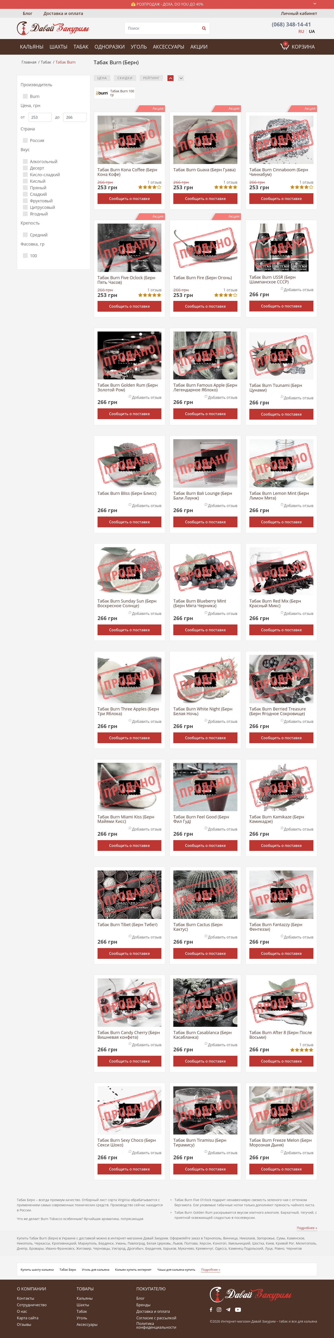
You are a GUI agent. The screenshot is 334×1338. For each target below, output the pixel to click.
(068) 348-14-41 (291, 24)
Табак (80, 46)
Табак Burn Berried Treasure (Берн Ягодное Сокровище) (277, 711)
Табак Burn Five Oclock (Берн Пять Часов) (127, 280)
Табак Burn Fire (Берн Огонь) (202, 277)
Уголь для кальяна (95, 1269)
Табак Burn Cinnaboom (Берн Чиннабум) (278, 172)
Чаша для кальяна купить (176, 1269)
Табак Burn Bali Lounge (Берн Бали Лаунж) (202, 495)
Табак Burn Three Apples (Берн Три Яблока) (128, 711)
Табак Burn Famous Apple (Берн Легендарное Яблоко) (205, 387)
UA (312, 31)
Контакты (25, 1298)
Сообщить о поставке (129, 198)
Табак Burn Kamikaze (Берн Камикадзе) (276, 819)
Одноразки (109, 46)
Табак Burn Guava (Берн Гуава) (204, 170)
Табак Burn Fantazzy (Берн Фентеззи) (275, 927)
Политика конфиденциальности (156, 1325)
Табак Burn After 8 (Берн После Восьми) (280, 1035)
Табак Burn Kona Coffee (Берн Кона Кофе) (127, 172)
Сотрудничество (32, 1305)
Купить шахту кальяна (37, 1269)
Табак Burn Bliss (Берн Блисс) (127, 493)
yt (238, 1309)
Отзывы (24, 1324)
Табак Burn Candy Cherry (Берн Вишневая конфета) (129, 1035)
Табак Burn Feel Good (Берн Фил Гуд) (201, 819)
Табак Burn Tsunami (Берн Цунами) (275, 387)
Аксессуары (168, 46)
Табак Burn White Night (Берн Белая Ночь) (202, 711)
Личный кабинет (299, 13)
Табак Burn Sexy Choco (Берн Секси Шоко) (127, 1142)
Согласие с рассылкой (156, 1318)
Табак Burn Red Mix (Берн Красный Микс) (275, 603)
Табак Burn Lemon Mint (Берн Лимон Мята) (279, 495)
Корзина (299, 45)
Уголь (139, 46)
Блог (27, 13)
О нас (22, 1311)
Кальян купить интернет (133, 1269)
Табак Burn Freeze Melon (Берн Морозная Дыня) (280, 1142)
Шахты (58, 46)
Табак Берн (67, 1269)
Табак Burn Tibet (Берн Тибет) (127, 924)
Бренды (143, 1305)
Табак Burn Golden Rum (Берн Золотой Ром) (128, 387)
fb (211, 1309)
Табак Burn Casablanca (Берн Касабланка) (202, 1035)
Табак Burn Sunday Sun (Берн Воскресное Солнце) (127, 603)
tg (228, 1309)
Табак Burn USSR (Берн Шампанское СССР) (272, 279)
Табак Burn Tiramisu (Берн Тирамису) (199, 1142)
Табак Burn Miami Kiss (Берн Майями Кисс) (126, 819)
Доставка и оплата (63, 13)
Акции (198, 46)
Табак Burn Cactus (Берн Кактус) (197, 927)
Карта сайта (27, 1318)
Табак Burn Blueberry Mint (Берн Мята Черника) (199, 603)
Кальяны (32, 46)
